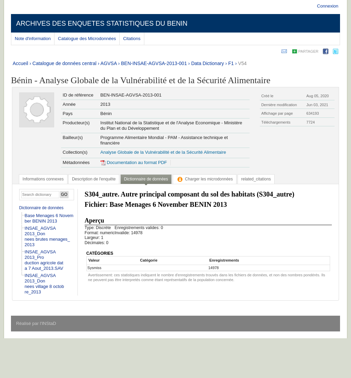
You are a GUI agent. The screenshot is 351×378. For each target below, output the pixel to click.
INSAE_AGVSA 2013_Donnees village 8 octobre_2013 (44, 283)
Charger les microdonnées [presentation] (205, 179)
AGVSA (108, 63)
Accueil (20, 63)
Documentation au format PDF (133, 162)
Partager (308, 51)
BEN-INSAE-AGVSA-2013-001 (154, 63)
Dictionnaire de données (41, 207)
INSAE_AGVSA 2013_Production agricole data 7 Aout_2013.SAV (44, 260)
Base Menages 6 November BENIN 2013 (49, 218)
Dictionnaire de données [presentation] (146, 179)
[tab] (43, 179)
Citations (132, 38)
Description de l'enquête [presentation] (94, 179)
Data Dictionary (207, 63)
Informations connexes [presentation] (43, 179)
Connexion (327, 6)
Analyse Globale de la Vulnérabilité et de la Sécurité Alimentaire (163, 152)
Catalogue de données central (65, 63)
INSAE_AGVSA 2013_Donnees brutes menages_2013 (47, 236)
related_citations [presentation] (256, 179)
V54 (242, 63)
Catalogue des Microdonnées (87, 38)
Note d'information (33, 38)
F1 (231, 63)
